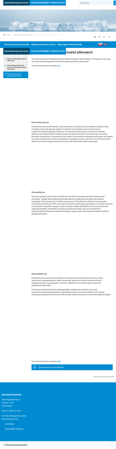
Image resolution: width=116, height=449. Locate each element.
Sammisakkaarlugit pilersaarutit (23, 35)
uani (58, 66)
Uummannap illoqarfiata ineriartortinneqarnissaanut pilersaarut (16, 67)
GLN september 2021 (10, 419)
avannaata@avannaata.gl (14, 429)
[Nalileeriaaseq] (104, 37)
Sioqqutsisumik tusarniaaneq (48, 368)
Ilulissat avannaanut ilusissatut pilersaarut (14, 75)
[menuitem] (16, 3)
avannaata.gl (9, 424)
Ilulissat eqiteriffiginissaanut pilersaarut (17, 60)
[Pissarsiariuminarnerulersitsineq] (110, 37)
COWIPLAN (110, 445)
